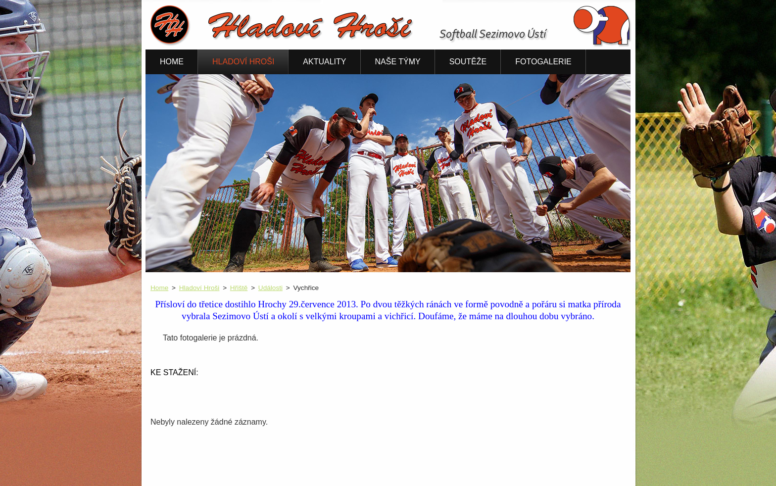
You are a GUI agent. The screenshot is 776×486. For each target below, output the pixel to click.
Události (270, 288)
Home (159, 288)
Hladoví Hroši (199, 288)
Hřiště (239, 288)
